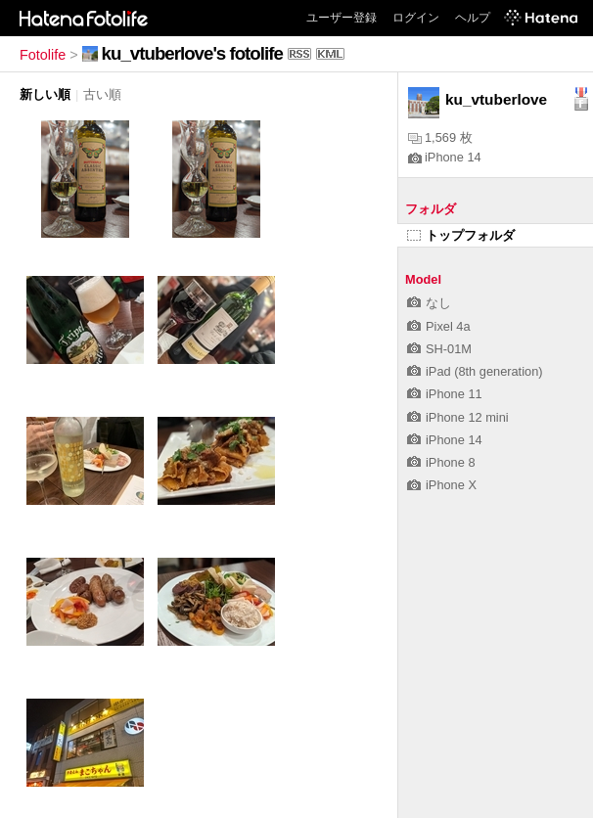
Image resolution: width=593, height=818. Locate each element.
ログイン (415, 17)
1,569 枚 (440, 137)
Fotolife (43, 55)
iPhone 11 (444, 393)
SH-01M (439, 348)
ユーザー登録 (341, 17)
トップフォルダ (461, 235)
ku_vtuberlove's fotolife (192, 53)
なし (429, 302)
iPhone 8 (441, 462)
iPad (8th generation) (475, 371)
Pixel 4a (439, 326)
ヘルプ (472, 17)
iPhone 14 (444, 157)
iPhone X (442, 484)
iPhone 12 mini (458, 417)
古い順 (102, 94)
